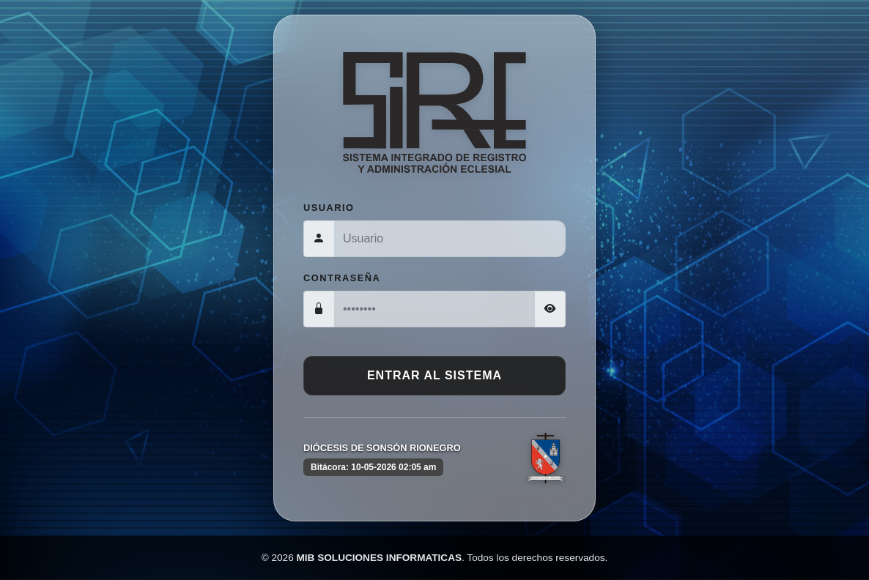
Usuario (329, 207)
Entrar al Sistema (434, 375)
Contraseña (341, 277)
